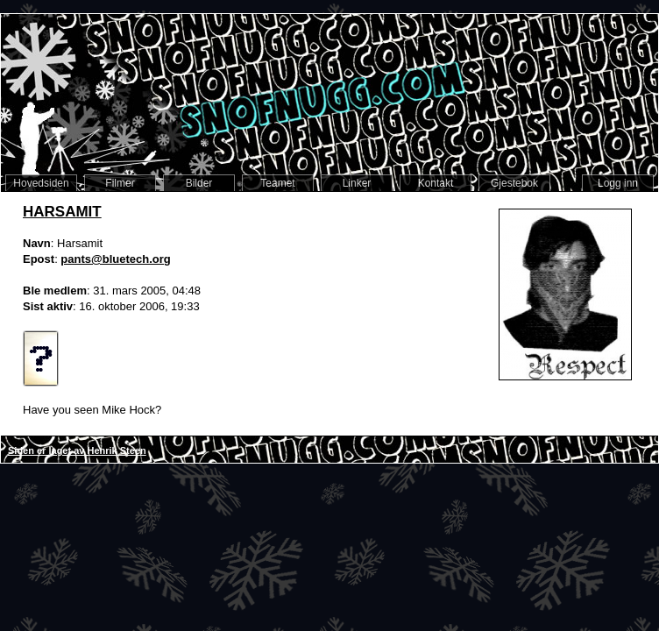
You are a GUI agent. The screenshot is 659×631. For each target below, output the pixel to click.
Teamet (277, 183)
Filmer (119, 183)
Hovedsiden (40, 183)
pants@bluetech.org (115, 259)
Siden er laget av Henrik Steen (77, 450)
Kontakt (436, 183)
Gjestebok (514, 183)
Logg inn (618, 183)
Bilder (199, 183)
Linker (357, 183)
